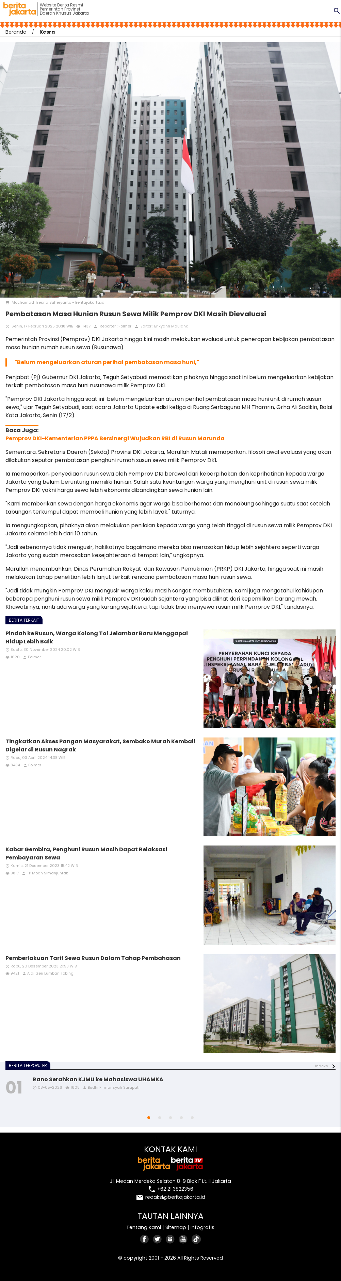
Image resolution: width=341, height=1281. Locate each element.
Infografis (202, 1227)
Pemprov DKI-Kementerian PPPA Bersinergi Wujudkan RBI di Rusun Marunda (115, 438)
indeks (321, 1066)
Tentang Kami (143, 1227)
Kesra (47, 32)
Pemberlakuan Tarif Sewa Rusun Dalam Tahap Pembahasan (93, 958)
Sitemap (175, 1227)
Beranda (16, 32)
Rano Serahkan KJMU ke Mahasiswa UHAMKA (98, 1079)
